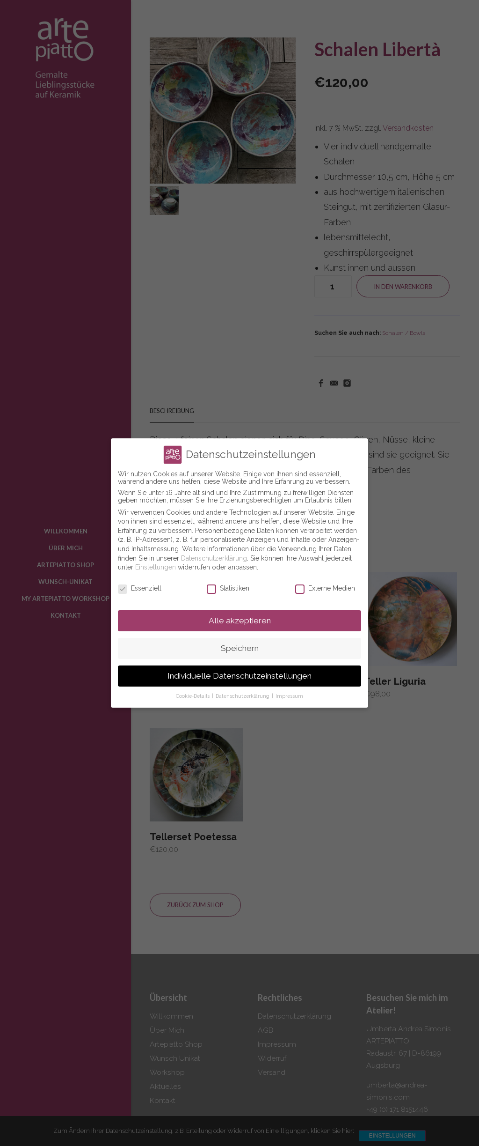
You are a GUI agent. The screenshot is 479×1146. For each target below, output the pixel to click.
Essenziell (139, 588)
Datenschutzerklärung (214, 558)
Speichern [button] (240, 648)
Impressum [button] (289, 696)
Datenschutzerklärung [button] (243, 696)
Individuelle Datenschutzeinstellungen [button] (239, 675)
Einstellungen (155, 567)
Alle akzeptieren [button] (240, 620)
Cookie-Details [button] (193, 696)
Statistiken (228, 588)
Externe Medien (325, 588)
